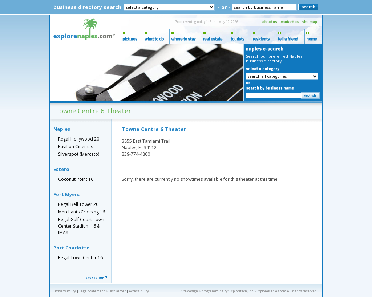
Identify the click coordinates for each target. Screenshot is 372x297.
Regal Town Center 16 (80, 258)
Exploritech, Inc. (241, 291)
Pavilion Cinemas (75, 146)
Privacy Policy (65, 291)
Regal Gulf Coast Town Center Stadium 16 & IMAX (81, 226)
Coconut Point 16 (75, 179)
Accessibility (139, 291)
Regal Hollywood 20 (78, 139)
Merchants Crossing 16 (81, 212)
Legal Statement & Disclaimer (102, 291)
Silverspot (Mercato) (78, 154)
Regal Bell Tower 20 (78, 204)
